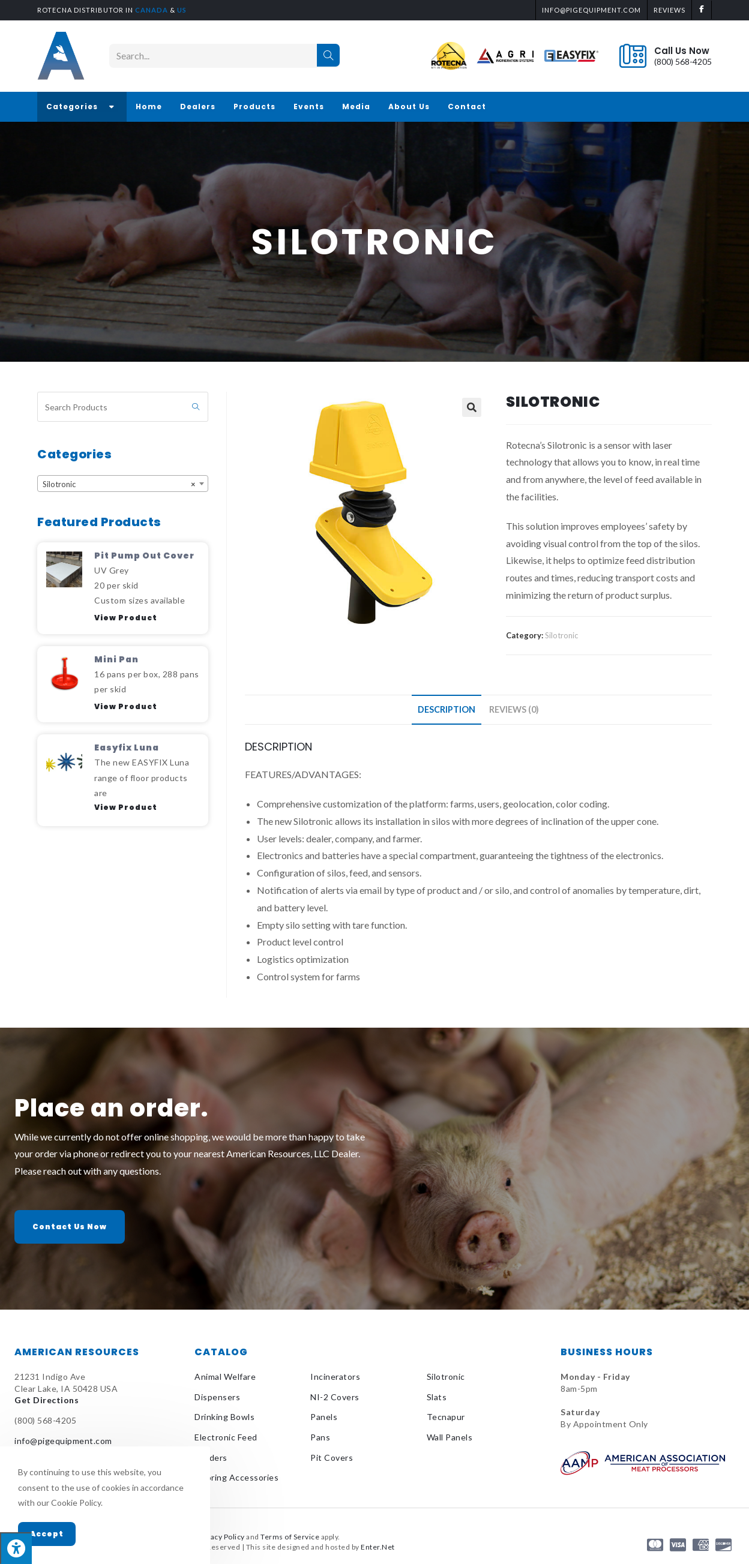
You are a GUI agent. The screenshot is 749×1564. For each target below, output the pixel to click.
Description (446, 709)
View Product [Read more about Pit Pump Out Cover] (125, 618)
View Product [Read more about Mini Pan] (125, 706)
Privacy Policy (221, 1536)
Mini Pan (116, 659)
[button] (69, 1227)
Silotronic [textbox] (119, 484)
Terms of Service (289, 1536)
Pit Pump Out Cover (144, 556)
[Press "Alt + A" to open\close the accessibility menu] (16, 1548)
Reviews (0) (514, 709)
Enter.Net (378, 1546)
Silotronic (561, 635)
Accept (47, 1534)
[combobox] (122, 483)
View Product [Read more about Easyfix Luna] (125, 807)
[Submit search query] (196, 407)
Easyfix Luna (126, 748)
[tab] (446, 709)
